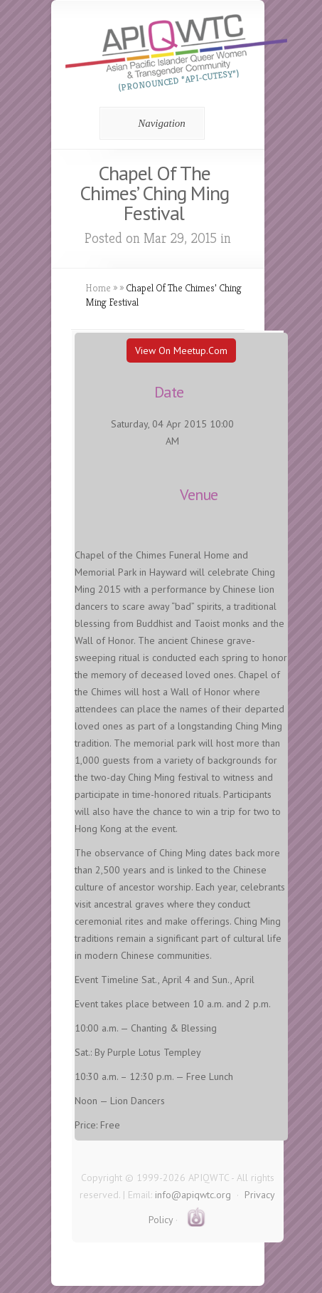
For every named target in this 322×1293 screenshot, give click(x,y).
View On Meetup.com (181, 350)
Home (98, 287)
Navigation (150, 123)
